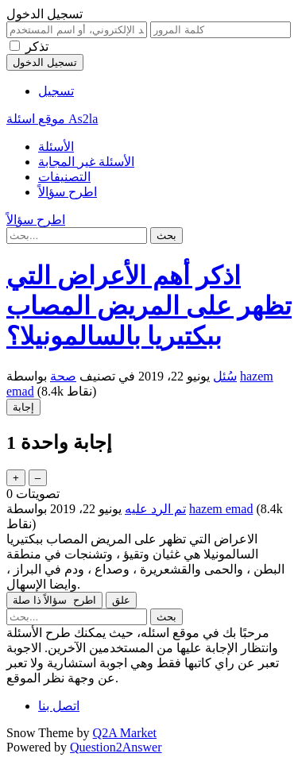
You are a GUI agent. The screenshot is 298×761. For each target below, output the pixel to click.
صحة (63, 376)
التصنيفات (64, 176)
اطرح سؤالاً (67, 192)
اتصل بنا (58, 706)
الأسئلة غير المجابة (86, 161)
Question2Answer (116, 747)
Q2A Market (125, 733)
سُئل (225, 376)
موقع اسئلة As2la (52, 119)
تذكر (36, 46)
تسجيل (56, 91)
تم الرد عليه (155, 509)
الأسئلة (56, 146)
